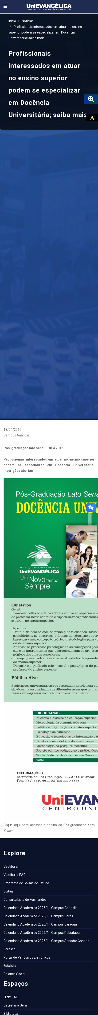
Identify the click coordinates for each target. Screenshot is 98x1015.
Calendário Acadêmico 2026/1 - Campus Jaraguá (40, 924)
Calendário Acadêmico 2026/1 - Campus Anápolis (40, 908)
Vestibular (11, 866)
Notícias (28, 21)
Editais (8, 891)
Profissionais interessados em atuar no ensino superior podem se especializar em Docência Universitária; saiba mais (45, 32)
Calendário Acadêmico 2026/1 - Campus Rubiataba (42, 933)
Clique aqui (12, 825)
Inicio (12, 21)
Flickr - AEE (12, 997)
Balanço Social (14, 974)
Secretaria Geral (15, 1005)
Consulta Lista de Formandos (25, 899)
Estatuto (10, 966)
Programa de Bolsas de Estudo (26, 883)
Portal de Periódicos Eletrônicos (27, 957)
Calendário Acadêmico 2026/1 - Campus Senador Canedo (46, 941)
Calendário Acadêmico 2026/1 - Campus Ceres (38, 916)
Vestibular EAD (15, 875)
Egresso (10, 949)
